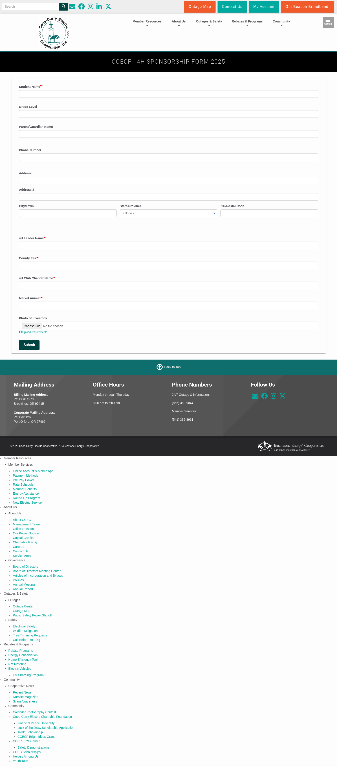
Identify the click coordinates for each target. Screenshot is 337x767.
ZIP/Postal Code (232, 206)
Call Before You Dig (26, 640)
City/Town (26, 206)
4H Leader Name (31, 238)
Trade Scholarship (30, 732)
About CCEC (22, 520)
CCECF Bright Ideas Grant (36, 736)
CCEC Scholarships (27, 752)
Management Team (26, 524)
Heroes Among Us (25, 756)
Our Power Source (26, 533)
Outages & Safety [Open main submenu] (209, 23)
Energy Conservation (23, 655)
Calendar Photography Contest (34, 712)
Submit (29, 345)
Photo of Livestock (33, 318)
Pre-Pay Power (23, 480)
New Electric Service (27, 502)
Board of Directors (25, 566)
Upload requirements (33, 332)
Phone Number (30, 150)
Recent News (22, 692)
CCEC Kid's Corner (26, 741)
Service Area (22, 556)
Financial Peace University (36, 723)
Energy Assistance (26, 493)
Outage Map (21, 611)
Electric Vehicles (19, 668)
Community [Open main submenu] (281, 23)
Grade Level (28, 107)
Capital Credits (23, 538)
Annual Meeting (24, 584)
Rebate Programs (20, 650)
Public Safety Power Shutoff (32, 615)
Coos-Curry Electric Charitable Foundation (42, 716)
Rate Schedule (23, 484)
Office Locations (24, 529)
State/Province (130, 206)
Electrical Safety (24, 626)
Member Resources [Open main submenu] (146, 23)
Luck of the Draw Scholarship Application (46, 727)
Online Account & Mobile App (33, 471)
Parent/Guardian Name (36, 127)
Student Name (29, 87)
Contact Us (20, 551)
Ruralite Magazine (25, 697)
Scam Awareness (25, 701)
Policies (18, 580)
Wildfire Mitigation (25, 631)
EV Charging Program (28, 675)
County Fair (28, 258)
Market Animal (29, 298)
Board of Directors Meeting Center (36, 571)
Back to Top (172, 367)
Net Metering (17, 664)
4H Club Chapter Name (36, 278)
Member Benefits (25, 489)
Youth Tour (20, 761)
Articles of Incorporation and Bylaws (38, 575)
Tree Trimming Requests (30, 635)
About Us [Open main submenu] (179, 23)
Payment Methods (25, 475)
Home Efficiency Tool (22, 659)
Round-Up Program (26, 498)
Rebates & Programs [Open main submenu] (247, 23)
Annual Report (23, 589)
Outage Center (23, 606)
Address (25, 173)
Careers (18, 547)
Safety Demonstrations (33, 747)
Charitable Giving (25, 542)
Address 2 (26, 189)
